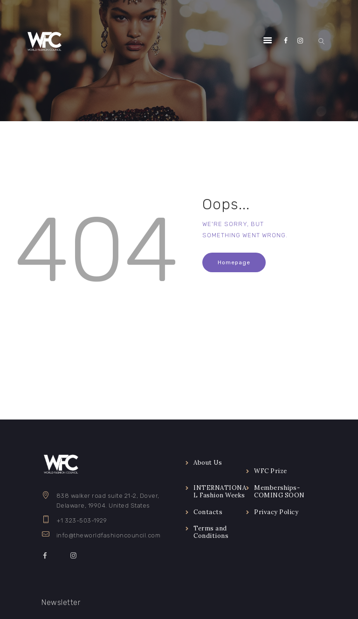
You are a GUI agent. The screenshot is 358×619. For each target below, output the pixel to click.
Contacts (207, 512)
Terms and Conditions (210, 532)
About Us (207, 463)
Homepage (234, 262)
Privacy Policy (276, 512)
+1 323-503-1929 (81, 520)
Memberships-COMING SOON (279, 492)
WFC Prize (270, 471)
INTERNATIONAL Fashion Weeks (219, 492)
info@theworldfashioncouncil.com (108, 535)
